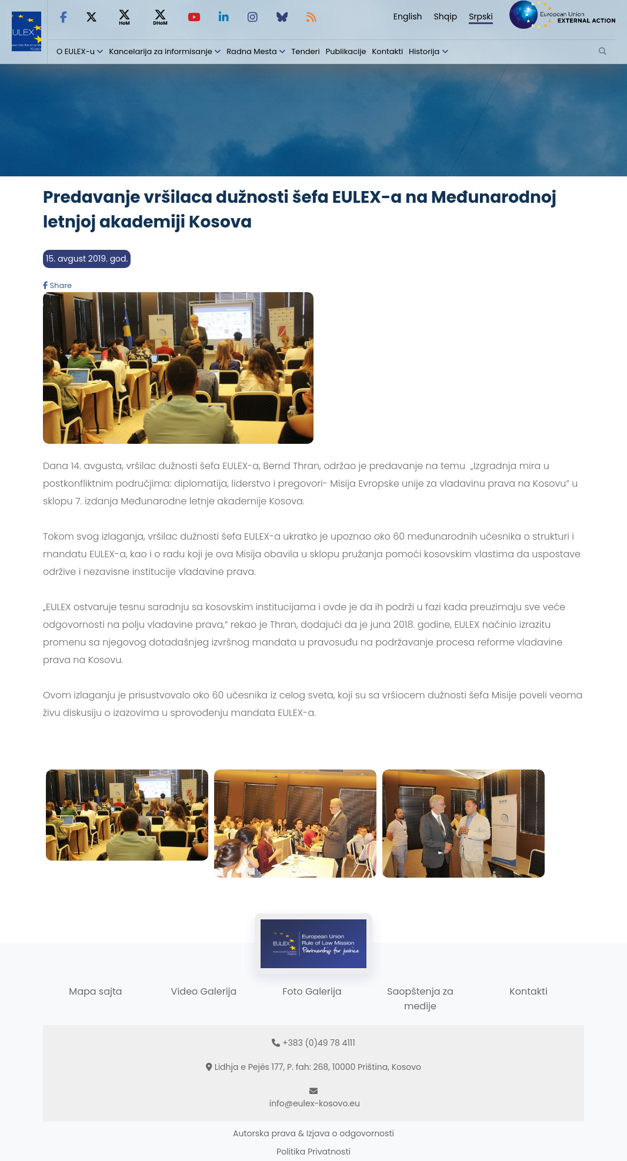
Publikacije (346, 51)
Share (57, 285)
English (407, 16)
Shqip (446, 16)
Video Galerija (204, 991)
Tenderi (305, 51)
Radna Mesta (251, 51)
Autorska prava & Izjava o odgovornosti (313, 1133)
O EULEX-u (75, 51)
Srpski (481, 16)
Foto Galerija (311, 991)
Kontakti (387, 51)
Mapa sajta (95, 991)
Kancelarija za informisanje (161, 51)
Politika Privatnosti (313, 1151)
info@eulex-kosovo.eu (314, 1103)
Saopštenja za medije (420, 999)
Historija (424, 51)
